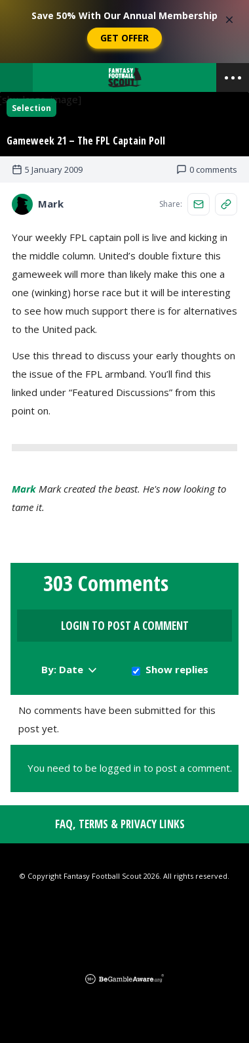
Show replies (176, 669)
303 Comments (105, 583)
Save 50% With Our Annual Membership (124, 15)
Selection (31, 108)
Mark (24, 488)
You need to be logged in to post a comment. (130, 767)
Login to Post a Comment (125, 625)
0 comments (206, 169)
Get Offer (124, 38)
